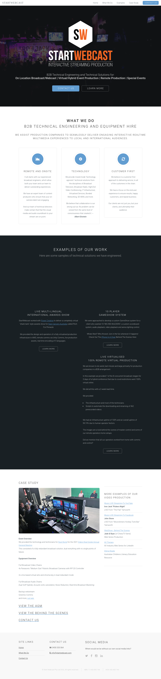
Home (21, 647)
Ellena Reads (109, 551)
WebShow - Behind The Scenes (117, 530)
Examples (121, 3)
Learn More (95, 88)
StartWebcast (13, 3)
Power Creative (47, 320)
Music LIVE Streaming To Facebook (118, 515)
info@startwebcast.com (60, 653)
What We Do (24, 653)
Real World (62, 542)
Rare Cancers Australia (57, 324)
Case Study (133, 3)
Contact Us (66, 88)
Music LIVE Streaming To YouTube (118, 503)
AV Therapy (109, 542)
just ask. (30, 598)
